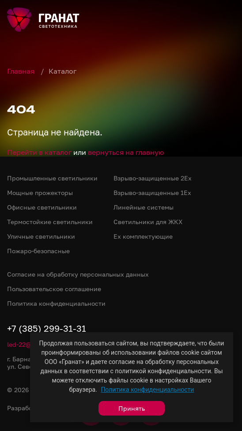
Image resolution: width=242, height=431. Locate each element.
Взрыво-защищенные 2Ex (152, 178)
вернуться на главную (126, 152)
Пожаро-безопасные (38, 251)
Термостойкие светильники (50, 221)
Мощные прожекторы (40, 192)
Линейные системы (143, 207)
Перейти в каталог (39, 152)
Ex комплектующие (143, 236)
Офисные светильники (42, 207)
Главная (21, 71)
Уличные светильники (41, 236)
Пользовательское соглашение (54, 288)
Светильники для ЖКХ (147, 221)
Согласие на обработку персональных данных (78, 274)
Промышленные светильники (52, 178)
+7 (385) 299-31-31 (46, 328)
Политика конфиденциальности (147, 389)
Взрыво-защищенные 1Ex (152, 192)
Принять (131, 408)
